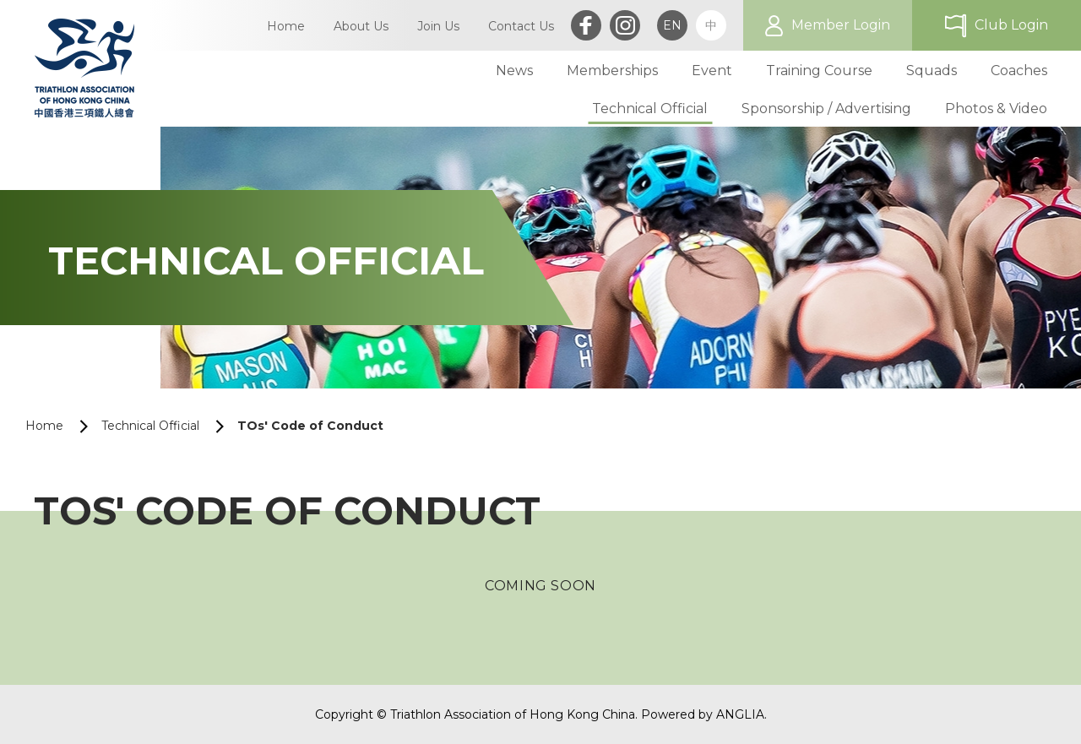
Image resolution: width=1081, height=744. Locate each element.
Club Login (1011, 25)
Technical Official (150, 425)
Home (44, 425)
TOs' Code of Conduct (310, 425)
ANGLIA (740, 714)
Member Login (840, 25)
